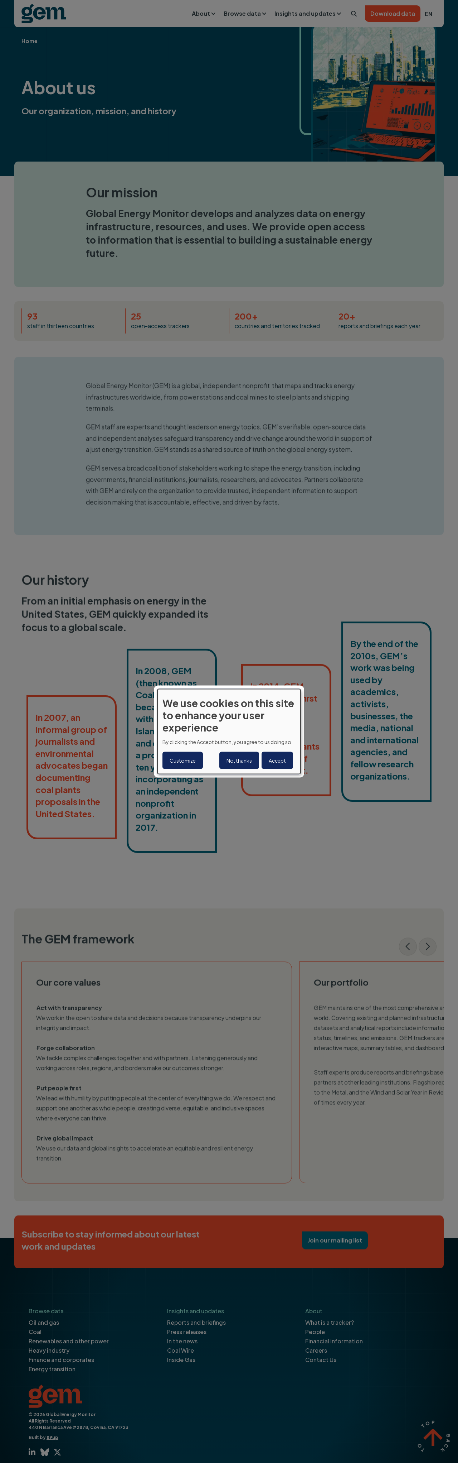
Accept (277, 760)
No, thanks (239, 760)
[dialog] (229, 731)
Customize (183, 760)
